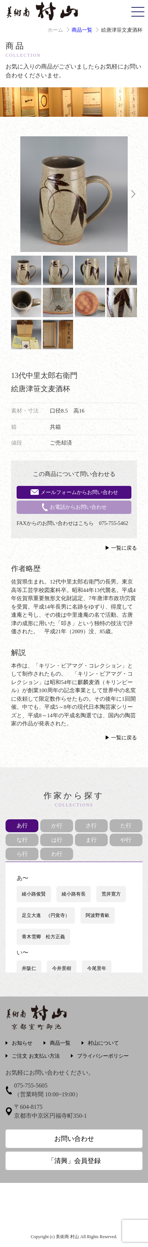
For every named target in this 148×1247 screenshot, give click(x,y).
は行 (56, 840)
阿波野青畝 (98, 915)
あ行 (22, 826)
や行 (125, 840)
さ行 (91, 826)
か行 (56, 826)
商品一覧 (82, 30)
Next (133, 194)
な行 (22, 840)
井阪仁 (29, 968)
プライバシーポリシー (103, 1056)
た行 (125, 826)
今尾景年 (96, 968)
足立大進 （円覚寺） (46, 915)
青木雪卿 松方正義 (43, 936)
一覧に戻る (124, 548)
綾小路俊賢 (34, 894)
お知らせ (22, 1043)
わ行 (56, 854)
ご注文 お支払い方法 (36, 1056)
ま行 (91, 840)
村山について (103, 1043)
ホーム (55, 30)
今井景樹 (61, 968)
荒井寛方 (111, 894)
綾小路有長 (74, 894)
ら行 (22, 854)
